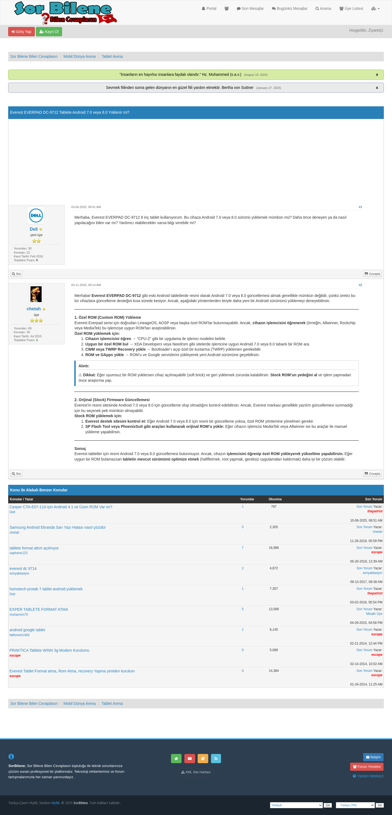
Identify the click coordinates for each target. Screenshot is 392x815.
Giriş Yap (21, 31)
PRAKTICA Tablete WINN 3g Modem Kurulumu (49, 650)
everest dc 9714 (23, 568)
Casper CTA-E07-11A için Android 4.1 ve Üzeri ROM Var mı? (61, 507)
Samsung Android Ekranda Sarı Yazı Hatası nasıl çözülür (58, 527)
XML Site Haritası (196, 772)
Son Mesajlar (250, 8)
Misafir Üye (374, 614)
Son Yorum (364, 507)
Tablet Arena (112, 56)
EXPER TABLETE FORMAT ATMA (39, 609)
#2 (360, 285)
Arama (323, 8)
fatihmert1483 (19, 635)
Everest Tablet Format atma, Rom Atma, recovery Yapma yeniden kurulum (72, 671)
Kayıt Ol (49, 31)
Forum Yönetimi (367, 767)
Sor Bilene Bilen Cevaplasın (34, 56)
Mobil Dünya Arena (79, 56)
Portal (209, 8)
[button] (375, 8)
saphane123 (18, 553)
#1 (360, 207)
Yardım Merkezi (368, 776)
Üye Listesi (351, 8)
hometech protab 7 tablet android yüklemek (46, 589)
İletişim (373, 757)
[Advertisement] (196, 164)
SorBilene (81, 803)
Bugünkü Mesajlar (289, 8)
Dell (34, 229)
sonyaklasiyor (19, 573)
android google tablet (27, 630)
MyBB (33, 803)
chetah (34, 308)
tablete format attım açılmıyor (34, 548)
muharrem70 (19, 614)
